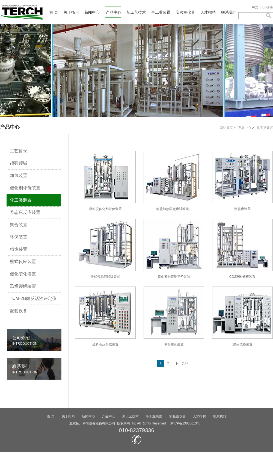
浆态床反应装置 (25, 212)
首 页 (53, 12)
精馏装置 (18, 249)
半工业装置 (160, 12)
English (267, 7)
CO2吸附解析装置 (242, 249)
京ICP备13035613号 (185, 423)
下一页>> (182, 363)
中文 (255, 7)
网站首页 (226, 128)
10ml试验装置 (242, 316)
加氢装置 (18, 175)
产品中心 (113, 12)
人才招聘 (208, 12)
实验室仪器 (185, 12)
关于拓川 (71, 12)
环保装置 (18, 237)
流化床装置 (242, 181)
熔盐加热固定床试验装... (174, 181)
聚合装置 (18, 224)
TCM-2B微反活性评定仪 (33, 298)
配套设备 (18, 310)
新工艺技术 (136, 12)
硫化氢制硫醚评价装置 (174, 249)
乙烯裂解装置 (23, 286)
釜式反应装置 (23, 261)
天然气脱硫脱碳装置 (105, 249)
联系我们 (228, 12)
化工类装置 (265, 128)
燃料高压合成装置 (105, 316)
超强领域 (18, 163)
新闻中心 (92, 12)
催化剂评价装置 (25, 187)
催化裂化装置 (23, 274)
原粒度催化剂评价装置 (105, 181)
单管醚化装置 (174, 316)
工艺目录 (18, 151)
